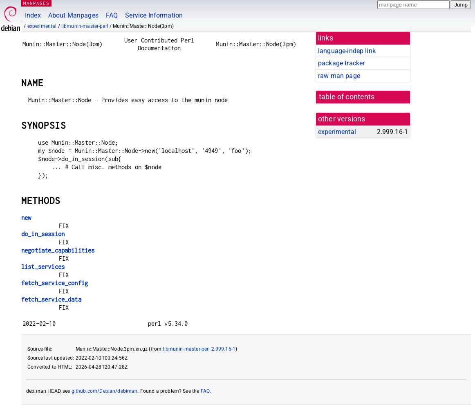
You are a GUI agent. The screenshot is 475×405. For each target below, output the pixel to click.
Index (33, 15)
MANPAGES (36, 3)
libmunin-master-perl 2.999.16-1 (199, 349)
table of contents (347, 97)
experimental (42, 26)
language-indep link (347, 51)
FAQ (112, 15)
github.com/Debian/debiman (105, 391)
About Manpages (73, 15)
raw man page (339, 76)
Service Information (154, 15)
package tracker (341, 63)
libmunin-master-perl (84, 26)
